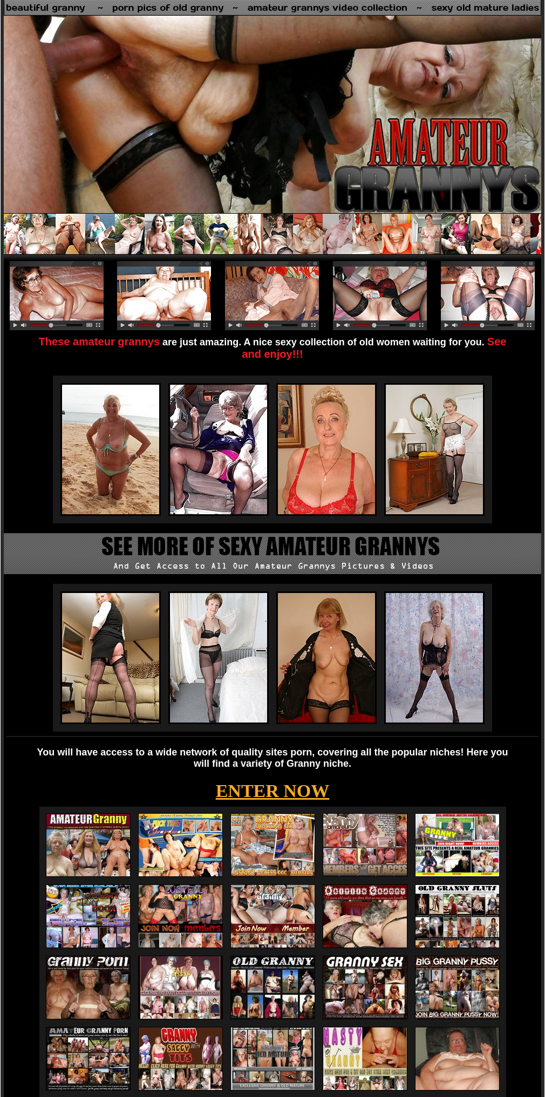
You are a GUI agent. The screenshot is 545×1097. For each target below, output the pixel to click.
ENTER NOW (273, 791)
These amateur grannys (99, 342)
